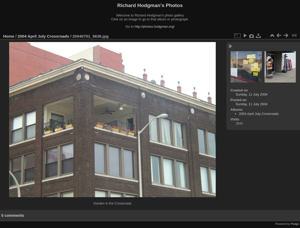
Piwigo (295, 223)
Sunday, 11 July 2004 (251, 94)
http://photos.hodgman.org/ (155, 26)
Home (8, 36)
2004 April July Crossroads (43, 36)
